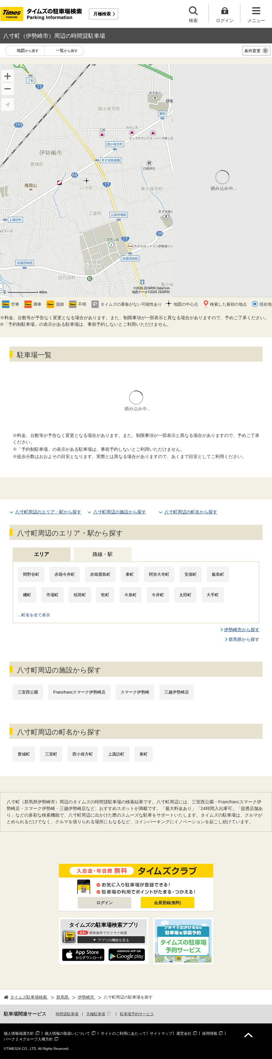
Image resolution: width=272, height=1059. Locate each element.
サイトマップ (161, 1033)
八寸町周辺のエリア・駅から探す (48, 511)
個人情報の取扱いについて (67, 1033)
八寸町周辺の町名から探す (190, 511)
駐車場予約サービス (137, 1014)
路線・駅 (103, 554)
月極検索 (102, 13)
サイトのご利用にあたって (123, 1033)
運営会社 (183, 1033)
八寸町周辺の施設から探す (119, 511)
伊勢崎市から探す (241, 629)
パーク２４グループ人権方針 (28, 1039)
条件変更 (256, 51)
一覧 (67, 51)
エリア (41, 554)
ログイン (104, 902)
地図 (28, 51)
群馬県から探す (244, 639)
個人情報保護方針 (19, 1033)
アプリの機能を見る (113, 940)
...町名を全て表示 (34, 615)
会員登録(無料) (167, 902)
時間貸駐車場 (67, 1014)
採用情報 (209, 1033)
